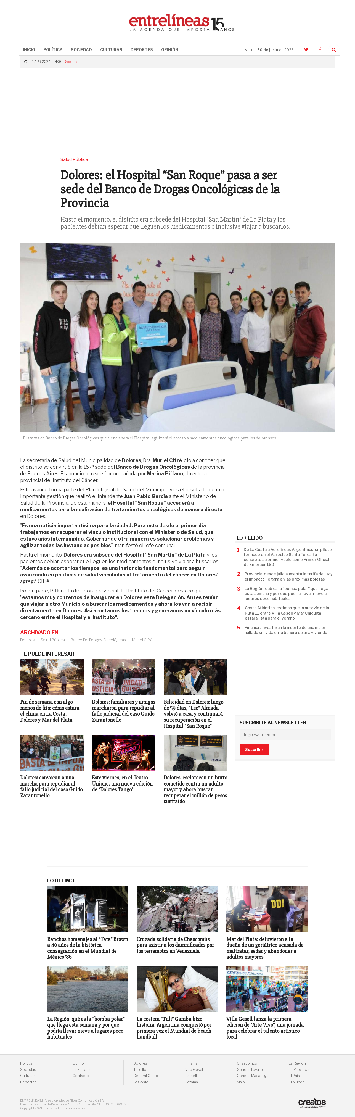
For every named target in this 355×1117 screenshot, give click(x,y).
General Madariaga (253, 1076)
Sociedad (72, 62)
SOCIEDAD (81, 49)
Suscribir (254, 749)
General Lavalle (250, 1070)
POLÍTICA (53, 49)
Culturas (27, 1076)
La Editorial (82, 1070)
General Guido (145, 1076)
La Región (297, 1063)
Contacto (81, 1076)
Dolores (27, 639)
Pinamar (192, 1063)
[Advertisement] (177, 112)
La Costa (140, 1082)
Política (26, 1063)
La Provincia (299, 1070)
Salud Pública (53, 639)
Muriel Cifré (142, 639)
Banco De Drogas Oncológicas (98, 639)
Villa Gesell (194, 1070)
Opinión (79, 1063)
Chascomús (247, 1063)
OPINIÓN (169, 49)
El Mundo (297, 1082)
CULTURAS (111, 49)
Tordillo (139, 1070)
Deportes (28, 1082)
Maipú (242, 1082)
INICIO (29, 49)
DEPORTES (142, 49)
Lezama (191, 1082)
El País (294, 1076)
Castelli (191, 1076)
